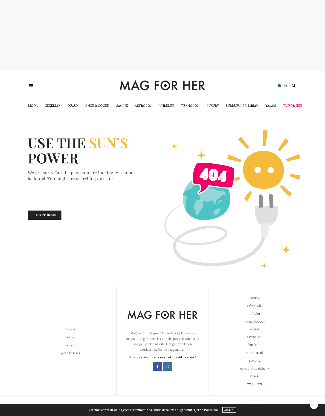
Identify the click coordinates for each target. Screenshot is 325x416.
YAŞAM (270, 106)
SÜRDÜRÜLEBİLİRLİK (242, 106)
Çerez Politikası (70, 353)
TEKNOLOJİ (190, 106)
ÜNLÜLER (167, 106)
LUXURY (212, 106)
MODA (33, 106)
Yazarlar (70, 329)
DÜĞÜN (72, 106)
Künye (70, 337)
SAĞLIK (122, 106)
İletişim (70, 345)
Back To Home (45, 215)
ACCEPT (229, 409)
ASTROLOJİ (144, 106)
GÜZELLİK (53, 106)
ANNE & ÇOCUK (97, 106)
